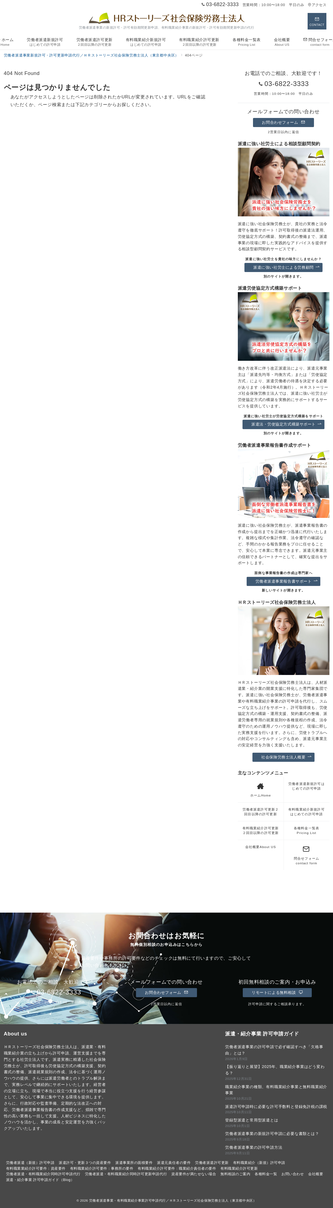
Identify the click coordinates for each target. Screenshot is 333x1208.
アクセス (317, 5)
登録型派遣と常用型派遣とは (251, 1120)
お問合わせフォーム (283, 122)
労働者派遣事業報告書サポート (286, 581)
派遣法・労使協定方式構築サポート (286, 424)
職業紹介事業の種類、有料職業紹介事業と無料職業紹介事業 (276, 1090)
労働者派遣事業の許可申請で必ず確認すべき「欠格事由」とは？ (274, 1050)
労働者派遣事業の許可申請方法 (253, 1147)
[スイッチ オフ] (317, 21)
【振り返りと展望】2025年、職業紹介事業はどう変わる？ (274, 1069)
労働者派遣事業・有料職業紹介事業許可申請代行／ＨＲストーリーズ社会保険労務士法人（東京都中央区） (173, 1200)
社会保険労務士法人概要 (286, 757)
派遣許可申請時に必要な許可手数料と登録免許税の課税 (276, 1106)
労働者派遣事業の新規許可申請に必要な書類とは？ (272, 1133)
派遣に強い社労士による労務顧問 (286, 267)
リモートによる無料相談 (277, 992)
